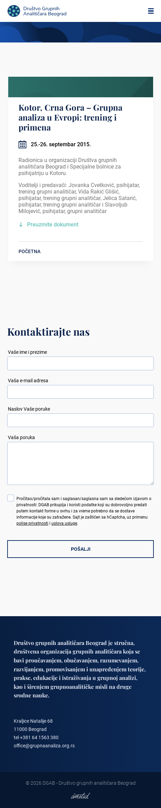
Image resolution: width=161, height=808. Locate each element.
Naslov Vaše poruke (29, 409)
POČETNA (29, 251)
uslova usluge (64, 523)
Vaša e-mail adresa (28, 380)
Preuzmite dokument (52, 224)
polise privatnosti (32, 523)
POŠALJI (80, 549)
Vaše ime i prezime (27, 352)
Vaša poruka (21, 437)
